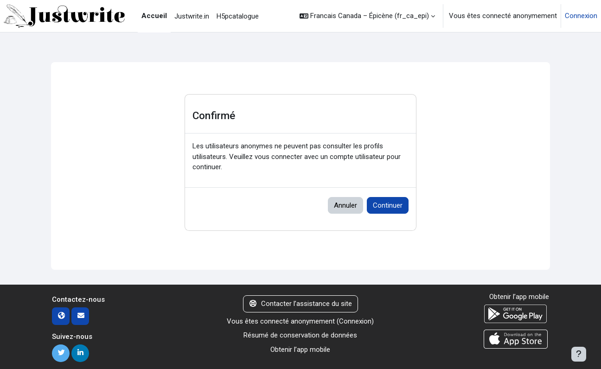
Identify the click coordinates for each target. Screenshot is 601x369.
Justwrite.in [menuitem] (191, 16)
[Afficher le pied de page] (578, 354)
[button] (367, 16)
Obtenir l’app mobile (300, 349)
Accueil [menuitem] (154, 16)
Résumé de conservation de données (300, 335)
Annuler (345, 205)
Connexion (581, 16)
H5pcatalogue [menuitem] (238, 16)
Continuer (388, 205)
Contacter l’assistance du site (300, 303)
